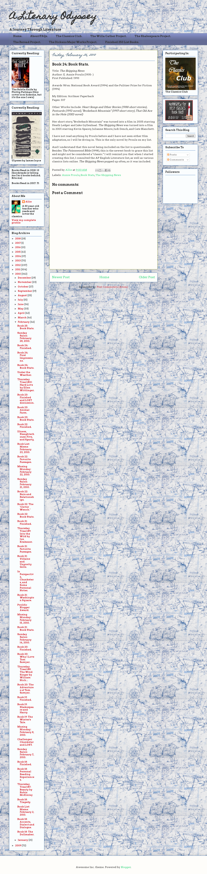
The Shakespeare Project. (153, 36)
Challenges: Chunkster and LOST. (25, 742)
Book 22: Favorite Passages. (24, 459)
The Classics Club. (69, 36)
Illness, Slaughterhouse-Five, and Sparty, (25, 435)
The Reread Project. (27, 42)
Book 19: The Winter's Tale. (25, 720)
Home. (17, 36)
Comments (175, 159)
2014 (18, 256)
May (21, 308)
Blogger (126, 867)
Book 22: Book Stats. (25, 515)
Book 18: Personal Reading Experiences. (25, 774)
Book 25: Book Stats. (25, 327)
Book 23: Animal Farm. (23, 410)
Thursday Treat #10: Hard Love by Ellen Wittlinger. (25, 385)
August (22, 295)
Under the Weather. (24, 373)
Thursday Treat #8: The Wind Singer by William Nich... (25, 673)
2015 (18, 252)
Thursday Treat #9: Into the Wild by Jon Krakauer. (25, 535)
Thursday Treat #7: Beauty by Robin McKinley (25, 789)
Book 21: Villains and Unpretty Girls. (24, 561)
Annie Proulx (71, 175)
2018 (18, 238)
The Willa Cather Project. (108, 36)
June (21, 304)
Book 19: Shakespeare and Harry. (25, 708)
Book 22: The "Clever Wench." (25, 507)
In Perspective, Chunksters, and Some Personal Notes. (25, 581)
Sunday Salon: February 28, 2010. (24, 337)
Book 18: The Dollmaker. (25, 833)
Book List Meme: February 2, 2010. (25, 810)
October (23, 286)
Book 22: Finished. (24, 425)
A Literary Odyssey (53, 17)
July (20, 299)
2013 (18, 260)
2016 (18, 247)
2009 (18, 845)
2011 (18, 269)
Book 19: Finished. (24, 698)
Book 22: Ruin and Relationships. (25, 495)
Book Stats (87, 175)
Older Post (147, 277)
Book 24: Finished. (24, 346)
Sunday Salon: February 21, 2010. (24, 483)
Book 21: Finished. (24, 522)
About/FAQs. (39, 36)
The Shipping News (108, 175)
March (22, 317)
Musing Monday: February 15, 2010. (24, 618)
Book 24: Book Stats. (25, 366)
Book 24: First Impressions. (25, 356)
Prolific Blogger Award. (23, 608)
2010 (18, 274)
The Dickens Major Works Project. (73, 42)
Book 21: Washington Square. (25, 598)
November (25, 282)
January (23, 840)
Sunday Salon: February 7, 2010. (25, 753)
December (24, 277)
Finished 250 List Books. (122, 42)
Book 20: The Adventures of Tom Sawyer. (25, 688)
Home (104, 277)
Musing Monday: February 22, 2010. (24, 470)
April (21, 313)
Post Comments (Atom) (112, 286)
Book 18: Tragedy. (24, 801)
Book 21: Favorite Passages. (24, 549)
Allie (69, 169)
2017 (18, 243)
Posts (172, 154)
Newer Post (61, 277)
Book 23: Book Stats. (25, 418)
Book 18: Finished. (24, 763)
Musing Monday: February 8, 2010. (25, 730)
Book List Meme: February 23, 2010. (24, 448)
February (24, 322)
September (25, 291)
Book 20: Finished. (24, 648)
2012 (18, 265)
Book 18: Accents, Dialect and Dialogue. (25, 823)
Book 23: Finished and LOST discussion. (25, 398)
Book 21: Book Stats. (25, 628)
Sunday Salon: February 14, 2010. (24, 638)
